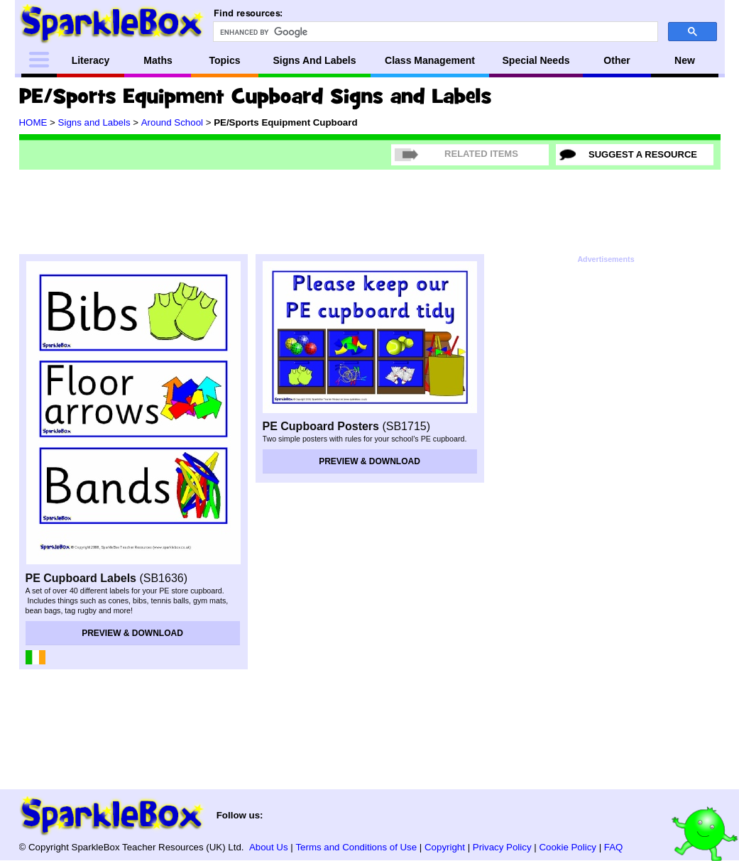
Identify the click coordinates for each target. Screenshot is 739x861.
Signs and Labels (94, 122)
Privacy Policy (502, 847)
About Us (268, 847)
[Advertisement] (369, 209)
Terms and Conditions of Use (356, 847)
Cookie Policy (567, 847)
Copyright (445, 847)
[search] (434, 32)
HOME (33, 122)
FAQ (613, 847)
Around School (172, 122)
